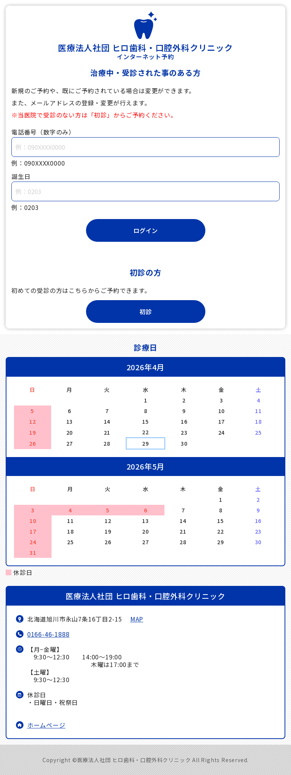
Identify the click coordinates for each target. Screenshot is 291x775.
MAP (136, 618)
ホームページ (46, 725)
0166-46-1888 (48, 634)
